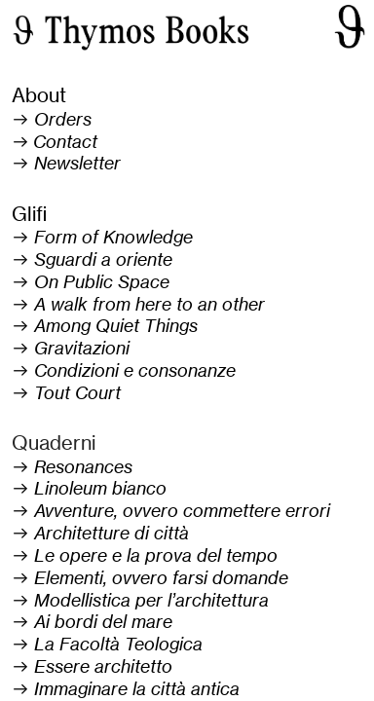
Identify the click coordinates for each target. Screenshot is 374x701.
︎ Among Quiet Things (105, 325)
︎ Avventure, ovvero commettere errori (171, 510)
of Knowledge (135, 237)
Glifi (29, 214)
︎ (54, 141)
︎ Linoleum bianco (89, 488)
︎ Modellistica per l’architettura (140, 600)
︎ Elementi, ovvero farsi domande (150, 578)
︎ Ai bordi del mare (92, 621)
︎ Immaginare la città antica (126, 689)
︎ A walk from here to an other (138, 304)
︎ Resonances (72, 467)
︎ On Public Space (90, 282)
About (39, 95)
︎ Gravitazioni (71, 348)
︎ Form (44, 237)
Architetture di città (111, 533)
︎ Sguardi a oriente (92, 259)
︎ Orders (52, 119)
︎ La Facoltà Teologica (107, 644)
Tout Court (77, 393)
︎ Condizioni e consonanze (124, 370)
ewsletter (84, 163)
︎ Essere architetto (92, 666)
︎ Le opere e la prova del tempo (145, 555)
